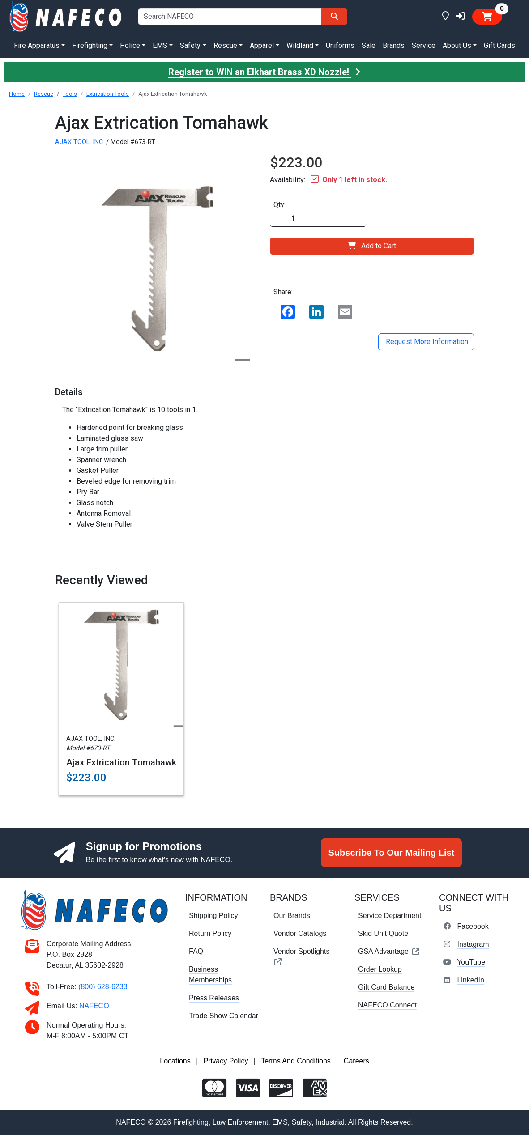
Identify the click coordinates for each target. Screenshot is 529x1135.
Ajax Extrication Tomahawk (121, 762)
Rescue (43, 93)
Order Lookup (380, 969)
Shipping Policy (213, 915)
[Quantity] (318, 218)
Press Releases (214, 998)
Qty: (279, 204)
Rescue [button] (225, 45)
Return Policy (210, 933)
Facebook (472, 926)
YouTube (471, 962)
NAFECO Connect (387, 1005)
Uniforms (340, 45)
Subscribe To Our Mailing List (391, 853)
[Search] (334, 16)
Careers (356, 1061)
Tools (70, 93)
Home (17, 93)
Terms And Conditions (296, 1061)
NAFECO (94, 1006)
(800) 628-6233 (102, 986)
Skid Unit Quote (383, 933)
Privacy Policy (226, 1061)
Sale (368, 45)
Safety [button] (190, 45)
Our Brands (291, 915)
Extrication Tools (107, 93)
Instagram (473, 944)
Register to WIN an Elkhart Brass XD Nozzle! (264, 72)
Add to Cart (372, 246)
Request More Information (426, 341)
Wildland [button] (299, 45)
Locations (175, 1061)
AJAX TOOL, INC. (79, 142)
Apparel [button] (262, 45)
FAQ (196, 951)
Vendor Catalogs (299, 933)
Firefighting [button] (89, 45)
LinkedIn (470, 980)
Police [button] (130, 45)
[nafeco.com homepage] (66, 16)
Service (423, 45)
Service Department (389, 915)
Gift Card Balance (386, 987)
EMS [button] (160, 45)
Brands (394, 45)
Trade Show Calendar (223, 1016)
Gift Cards (499, 45)
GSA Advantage (389, 951)
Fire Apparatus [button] (37, 45)
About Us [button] (457, 45)
